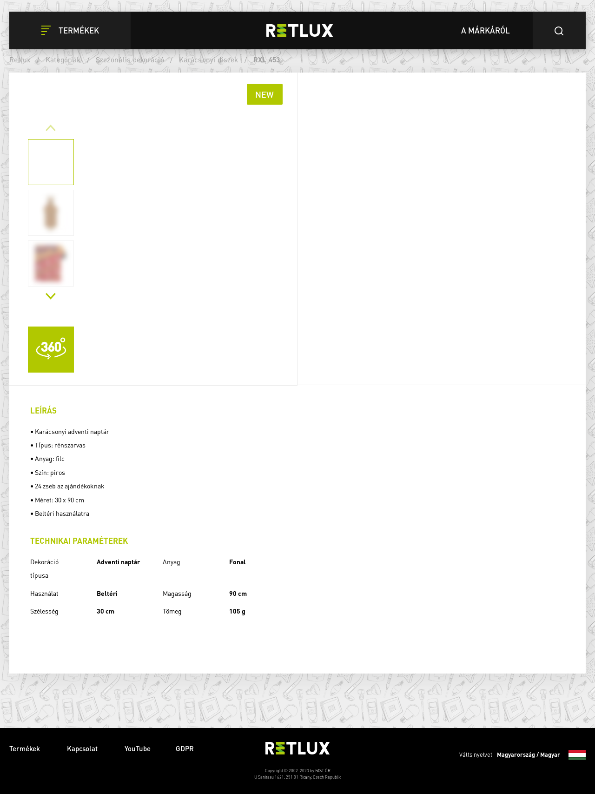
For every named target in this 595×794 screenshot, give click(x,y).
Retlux (20, 59)
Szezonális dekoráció (130, 59)
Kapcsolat (83, 748)
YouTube (138, 748)
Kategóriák (63, 59)
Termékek (25, 748)
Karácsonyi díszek (208, 59)
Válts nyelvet (522, 755)
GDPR (185, 748)
